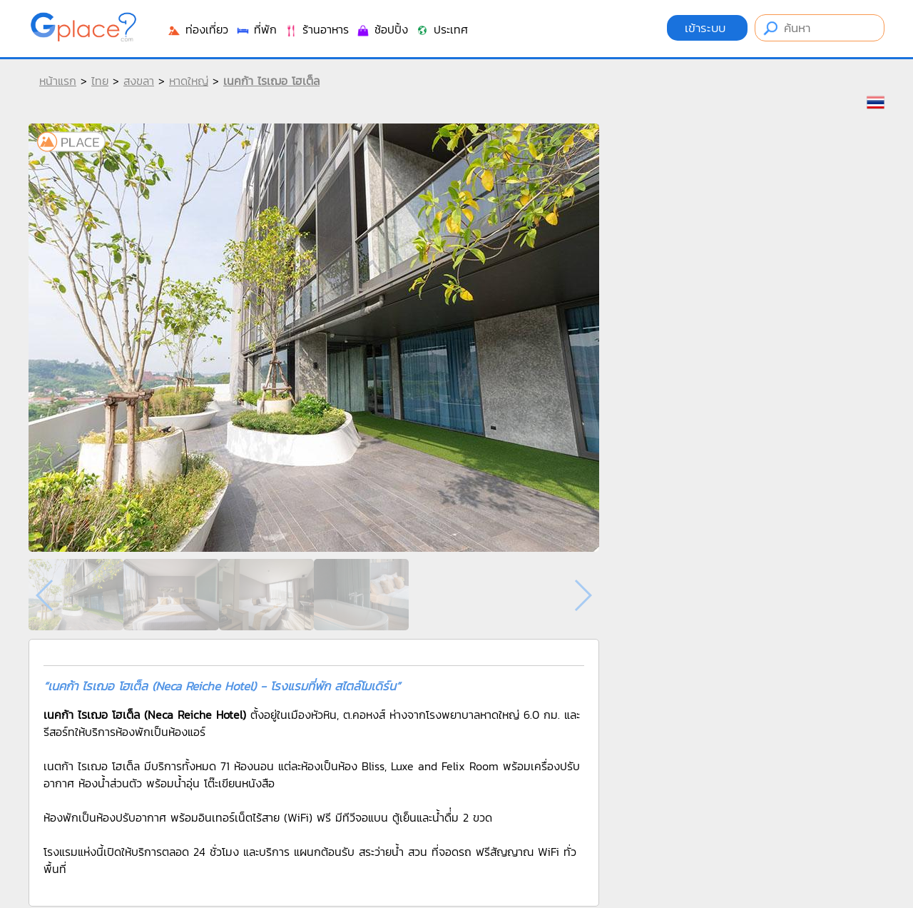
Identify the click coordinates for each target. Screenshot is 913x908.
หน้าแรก (57, 80)
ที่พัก (256, 29)
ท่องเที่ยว (197, 29)
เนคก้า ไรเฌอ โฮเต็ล (271, 80)
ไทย (99, 80)
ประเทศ (441, 29)
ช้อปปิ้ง (382, 29)
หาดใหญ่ (188, 80)
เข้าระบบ (707, 28)
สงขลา (138, 80)
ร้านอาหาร (316, 29)
